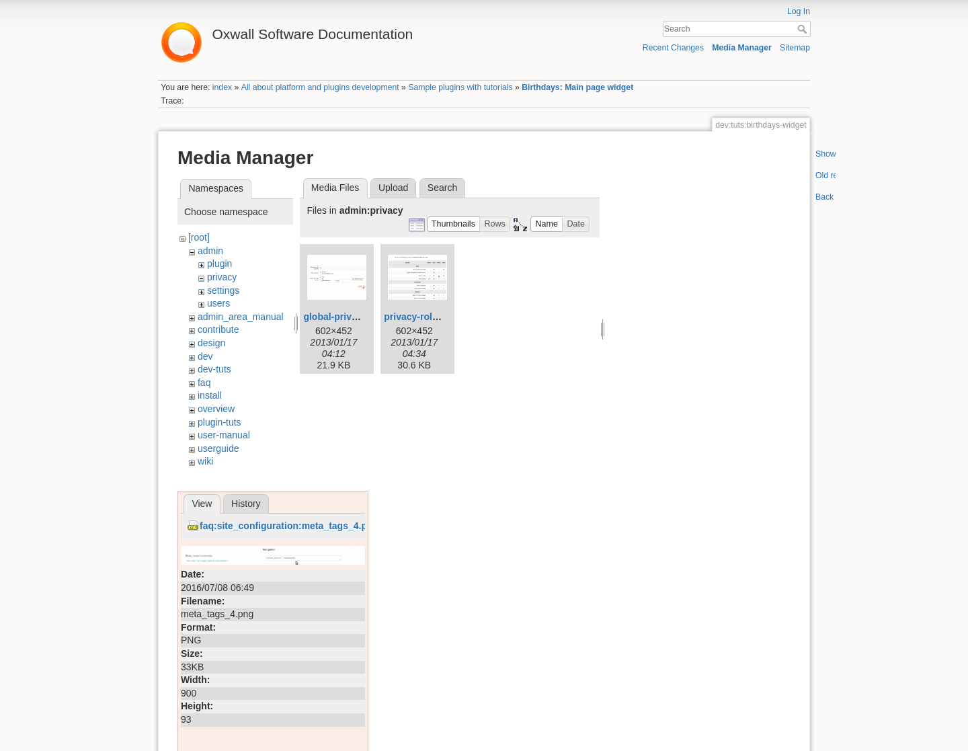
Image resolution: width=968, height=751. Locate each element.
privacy (222, 277)
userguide (218, 448)
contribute (218, 329)
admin (210, 250)
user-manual (224, 435)
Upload (393, 187)
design (211, 343)
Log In (798, 11)
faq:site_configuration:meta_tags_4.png (289, 525)
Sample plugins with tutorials (460, 87)
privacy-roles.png (423, 316)
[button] (454, 224)
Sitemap (795, 47)
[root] (199, 237)
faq (204, 382)
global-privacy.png (344, 316)
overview (216, 408)
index (222, 87)
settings (223, 290)
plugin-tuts (219, 422)
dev (205, 356)
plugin (219, 263)
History (246, 503)
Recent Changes (673, 47)
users (218, 303)
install (210, 395)
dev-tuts (214, 369)
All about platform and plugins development (320, 87)
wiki (205, 461)
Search (803, 29)
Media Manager (742, 47)
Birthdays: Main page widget (577, 87)
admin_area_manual (241, 316)
